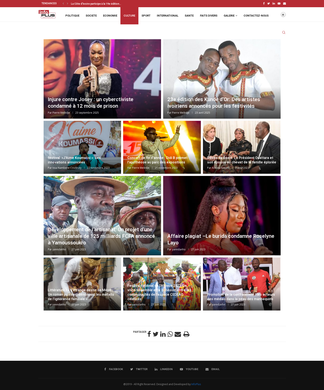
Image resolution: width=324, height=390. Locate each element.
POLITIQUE (72, 15)
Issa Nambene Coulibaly (66, 167)
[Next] (67, 3)
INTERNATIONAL (167, 15)
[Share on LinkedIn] (163, 333)
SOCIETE (91, 15)
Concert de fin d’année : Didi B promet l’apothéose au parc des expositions (157, 159)
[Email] (284, 3)
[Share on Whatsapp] (170, 333)
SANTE (189, 15)
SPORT (146, 15)
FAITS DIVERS (208, 15)
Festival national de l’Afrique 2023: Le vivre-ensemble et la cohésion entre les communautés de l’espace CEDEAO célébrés (159, 291)
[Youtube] (279, 3)
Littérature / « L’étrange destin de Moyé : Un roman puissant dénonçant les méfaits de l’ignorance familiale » (81, 293)
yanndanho (59, 249)
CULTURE (129, 15)
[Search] (284, 33)
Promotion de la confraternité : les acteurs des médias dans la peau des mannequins (241, 296)
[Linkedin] (274, 3)
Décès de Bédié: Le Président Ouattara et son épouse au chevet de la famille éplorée (241, 159)
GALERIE (229, 15)
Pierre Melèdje (61, 112)
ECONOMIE (110, 15)
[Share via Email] (178, 333)
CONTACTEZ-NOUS (256, 15)
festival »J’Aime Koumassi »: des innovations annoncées (74, 159)
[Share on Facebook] (149, 333)
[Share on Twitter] (156, 333)
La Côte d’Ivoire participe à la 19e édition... (96, 3)
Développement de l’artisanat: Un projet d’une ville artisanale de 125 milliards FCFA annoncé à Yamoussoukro (101, 235)
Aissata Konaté (221, 167)
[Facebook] (264, 3)
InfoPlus (196, 384)
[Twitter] (268, 3)
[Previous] (63, 3)
